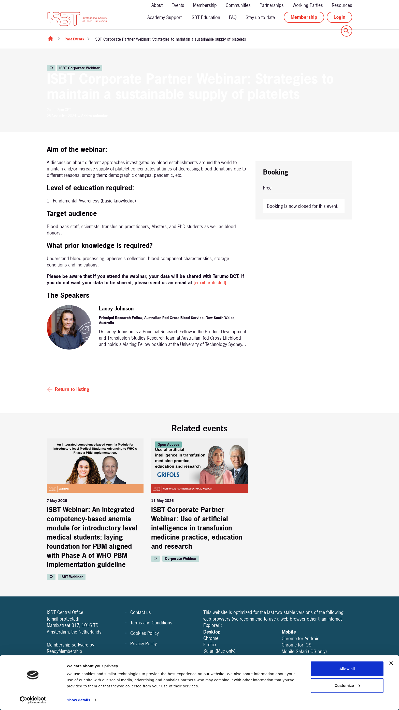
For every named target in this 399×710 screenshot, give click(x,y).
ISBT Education (205, 17)
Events (178, 5)
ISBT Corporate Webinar (79, 68)
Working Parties (308, 5)
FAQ (233, 17)
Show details (78, 700)
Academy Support (164, 17)
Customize (347, 685)
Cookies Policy (144, 633)
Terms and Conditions (151, 623)
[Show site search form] (346, 31)
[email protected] (210, 282)
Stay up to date (260, 17)
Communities (238, 5)
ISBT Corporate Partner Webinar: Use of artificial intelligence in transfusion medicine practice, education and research (197, 528)
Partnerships (272, 5)
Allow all (347, 669)
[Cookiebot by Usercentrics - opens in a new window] (33, 700)
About (157, 5)
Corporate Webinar (181, 558)
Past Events (74, 39)
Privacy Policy (143, 643)
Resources (342, 5)
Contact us (140, 612)
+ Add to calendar (93, 115)
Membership (205, 5)
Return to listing (72, 389)
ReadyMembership (64, 651)
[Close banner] (391, 663)
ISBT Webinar (72, 576)
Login (339, 17)
